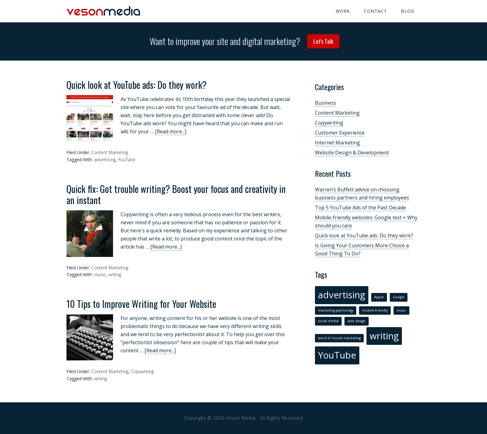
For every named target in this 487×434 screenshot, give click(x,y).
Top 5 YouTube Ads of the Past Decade (360, 207)
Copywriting (142, 371)
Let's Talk (323, 41)
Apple (379, 297)
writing (114, 274)
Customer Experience (340, 132)
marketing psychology (335, 310)
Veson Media (103, 11)
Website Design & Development (352, 152)
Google (398, 297)
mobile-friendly (375, 310)
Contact (375, 11)
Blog (407, 11)
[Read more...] (170, 131)
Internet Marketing (337, 142)
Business (325, 102)
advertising (105, 159)
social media (328, 321)
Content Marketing (109, 152)
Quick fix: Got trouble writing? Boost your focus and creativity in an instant (176, 194)
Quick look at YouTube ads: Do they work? (136, 85)
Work (343, 11)
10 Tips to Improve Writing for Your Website (141, 304)
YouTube (126, 159)
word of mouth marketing (339, 338)
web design (357, 321)
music (100, 274)
